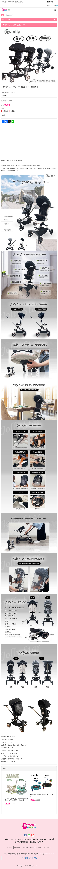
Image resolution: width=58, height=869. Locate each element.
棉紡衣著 (21, 839)
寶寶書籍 (25, 842)
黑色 (13, 111)
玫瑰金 (5, 111)
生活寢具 (50, 839)
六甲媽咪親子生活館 (29, 858)
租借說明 (25, 847)
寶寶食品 (28, 839)
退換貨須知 (47, 847)
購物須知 (10, 847)
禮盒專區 (43, 839)
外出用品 (33, 842)
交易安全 (17, 847)
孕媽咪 (7, 839)
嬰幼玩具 (18, 842)
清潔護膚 (35, 839)
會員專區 (49, 5)
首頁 (5, 25)
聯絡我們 (40, 842)
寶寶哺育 (13, 839)
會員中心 (50, 2)
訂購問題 (32, 847)
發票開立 (39, 847)
